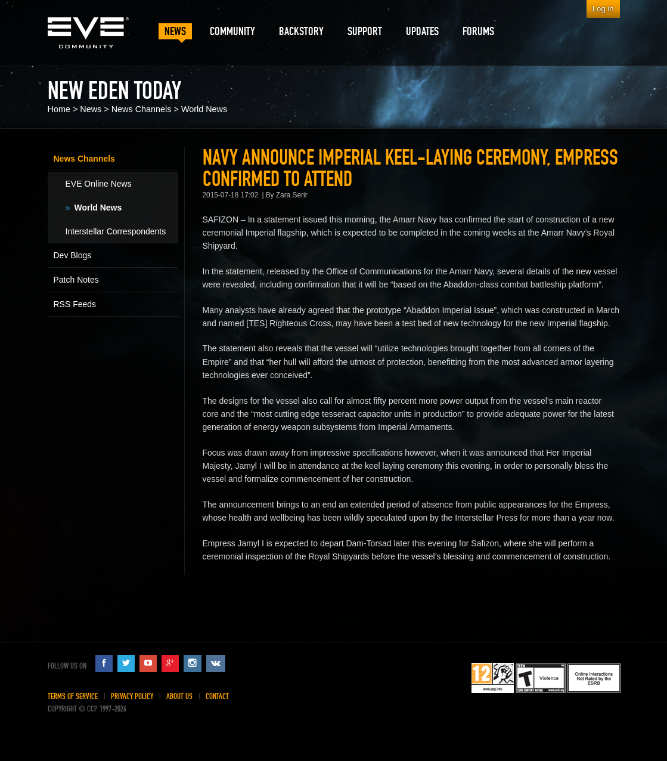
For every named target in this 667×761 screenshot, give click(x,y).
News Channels (141, 109)
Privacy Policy (132, 696)
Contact (217, 696)
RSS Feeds (75, 304)
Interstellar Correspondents (116, 231)
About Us (179, 696)
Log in (603, 8)
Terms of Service (73, 696)
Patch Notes (76, 279)
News (90, 109)
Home (59, 109)
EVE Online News (99, 183)
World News (204, 109)
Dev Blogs (73, 255)
